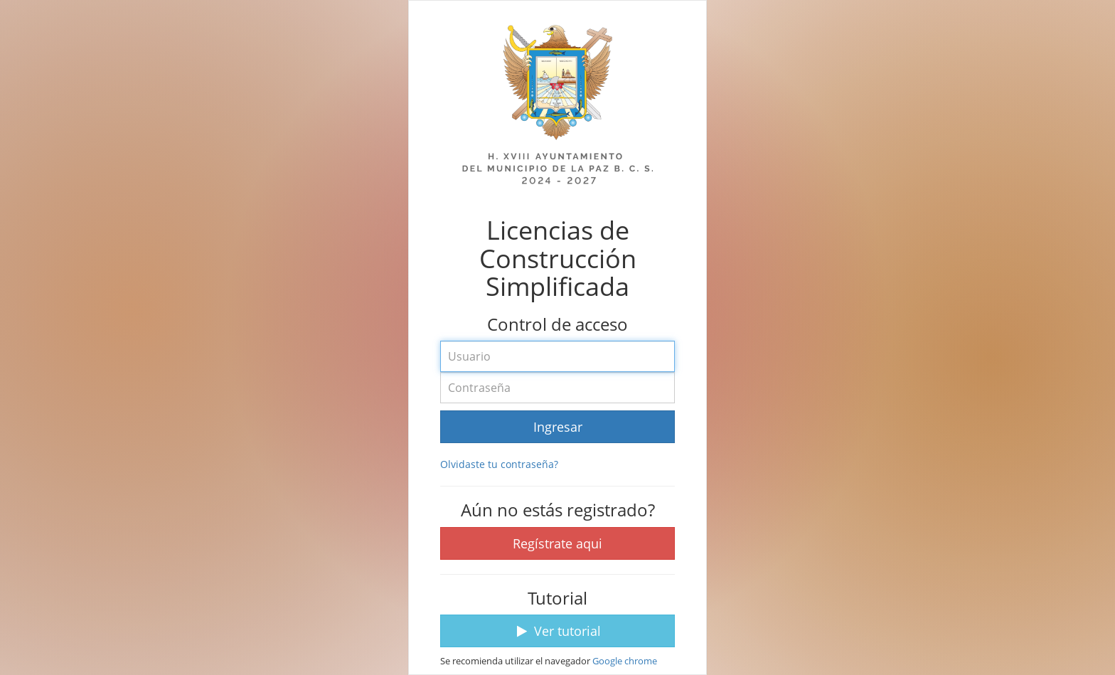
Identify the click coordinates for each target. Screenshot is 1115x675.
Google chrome (624, 660)
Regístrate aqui (557, 543)
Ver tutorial (557, 630)
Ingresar (557, 426)
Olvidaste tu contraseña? (499, 464)
